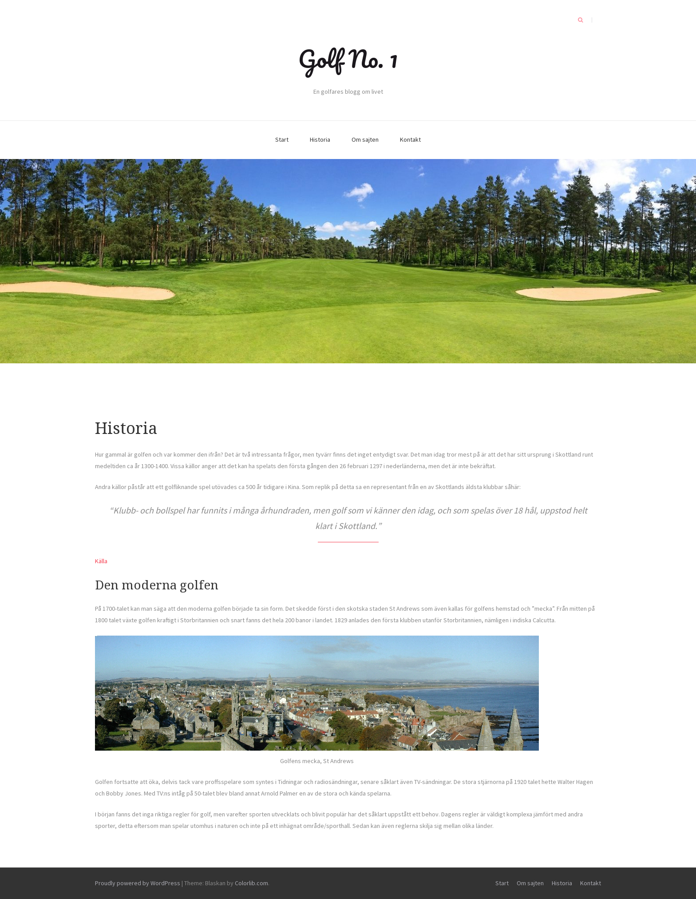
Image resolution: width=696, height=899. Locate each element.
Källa (101, 561)
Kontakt (410, 139)
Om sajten (365, 139)
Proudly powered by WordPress (137, 883)
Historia (320, 139)
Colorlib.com (251, 883)
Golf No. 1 (348, 58)
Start (282, 139)
